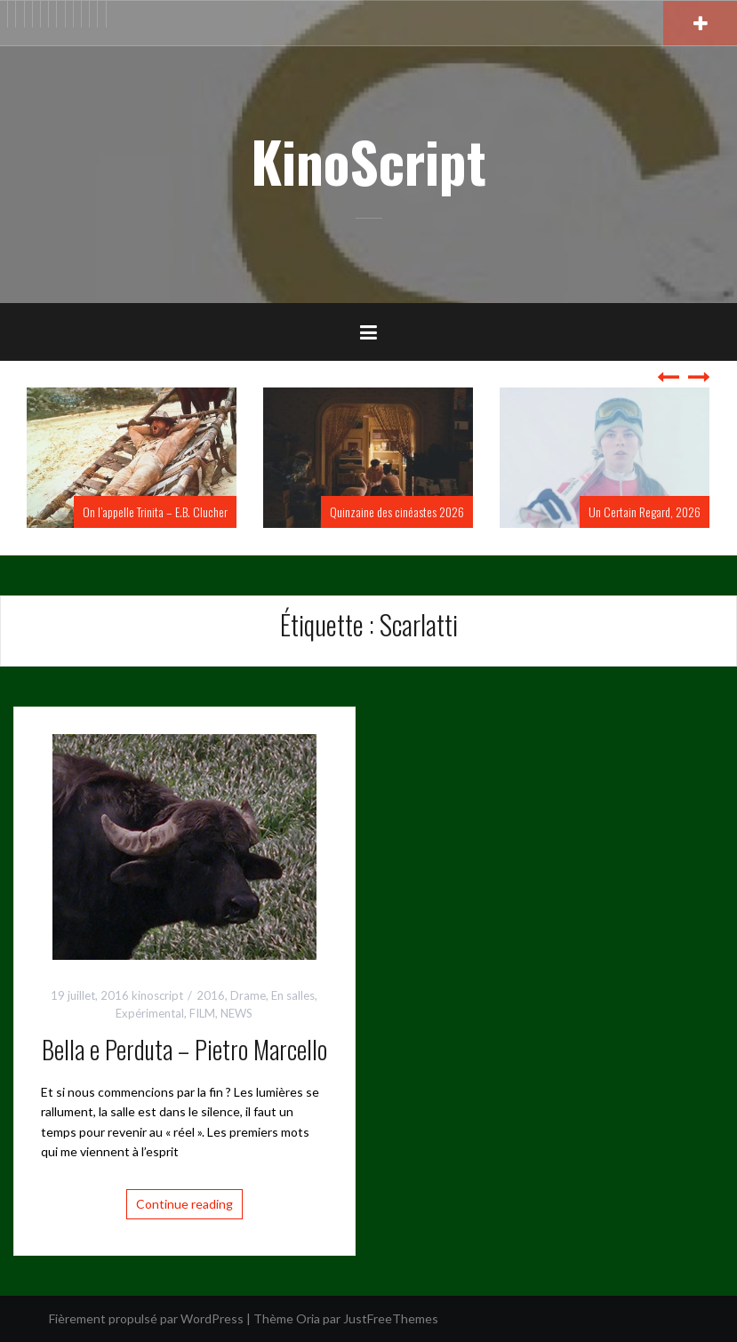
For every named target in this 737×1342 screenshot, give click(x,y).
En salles (293, 995)
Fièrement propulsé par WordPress (146, 1318)
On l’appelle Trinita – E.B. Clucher (155, 511)
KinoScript (368, 161)
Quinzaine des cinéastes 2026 (397, 511)
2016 (210, 995)
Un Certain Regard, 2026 (645, 511)
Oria (308, 1318)
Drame (248, 995)
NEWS (236, 1013)
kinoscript (157, 995)
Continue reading (184, 1203)
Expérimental (150, 1013)
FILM (202, 1013)
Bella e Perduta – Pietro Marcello (184, 1049)
